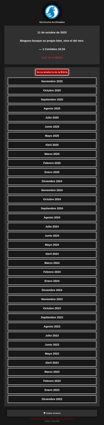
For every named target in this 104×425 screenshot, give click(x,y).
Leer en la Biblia (52, 57)
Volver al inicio (52, 413)
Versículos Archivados (52, 22)
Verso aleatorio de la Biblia (52, 72)
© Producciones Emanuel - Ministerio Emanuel (52, 419)
